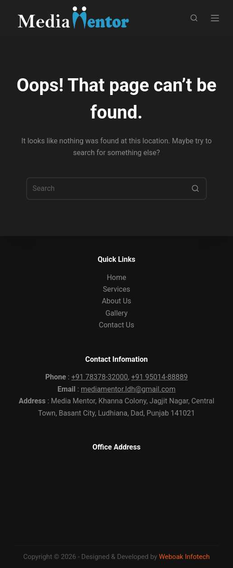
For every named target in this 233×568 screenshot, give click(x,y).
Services (116, 289)
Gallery (116, 313)
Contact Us (117, 325)
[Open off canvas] (215, 18)
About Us (116, 301)
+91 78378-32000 (99, 377)
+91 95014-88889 (159, 377)
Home (116, 277)
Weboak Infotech (184, 557)
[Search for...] (116, 188)
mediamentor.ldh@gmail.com (128, 389)
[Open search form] (194, 17)
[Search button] (195, 188)
